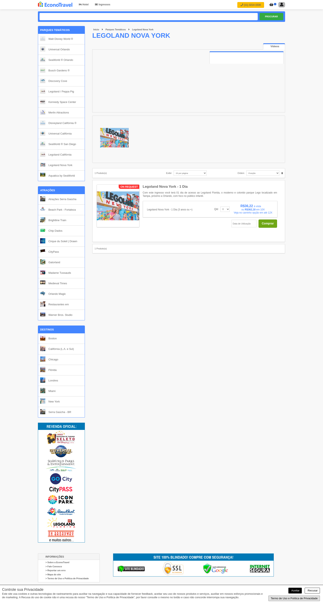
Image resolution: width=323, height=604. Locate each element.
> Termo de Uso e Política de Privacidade (67, 578)
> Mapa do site (53, 574)
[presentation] (274, 46)
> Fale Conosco (54, 566)
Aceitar (295, 590)
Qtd (216, 209)
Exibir (169, 173)
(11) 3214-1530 (251, 5)
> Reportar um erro (56, 570)
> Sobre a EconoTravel (57, 562)
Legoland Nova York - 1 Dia (165, 187)
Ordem (241, 173)
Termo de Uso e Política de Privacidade (294, 598)
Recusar (312, 590)
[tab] (274, 46)
